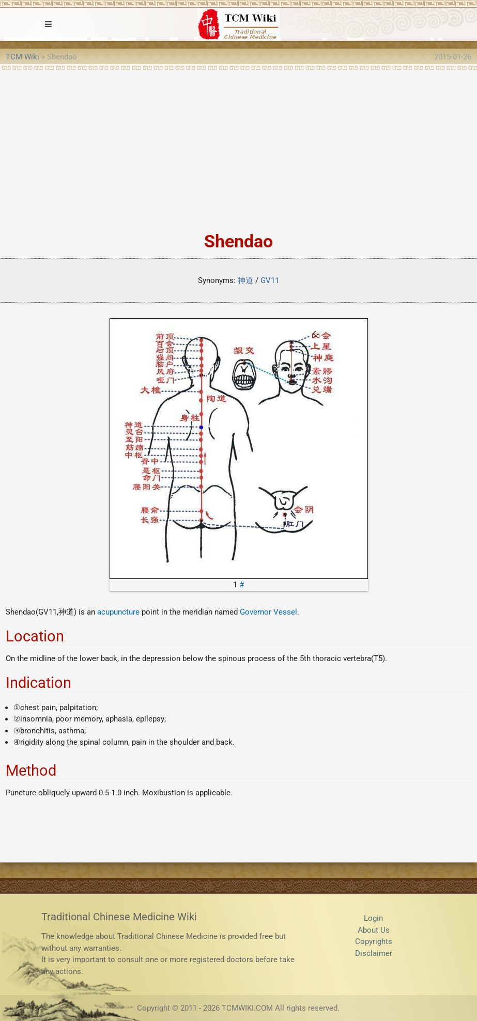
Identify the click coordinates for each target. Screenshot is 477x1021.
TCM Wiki (22, 56)
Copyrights (373, 941)
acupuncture (118, 612)
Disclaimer (373, 953)
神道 (245, 280)
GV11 (269, 280)
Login (373, 918)
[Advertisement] (238, 147)
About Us (374, 930)
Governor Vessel (268, 612)
